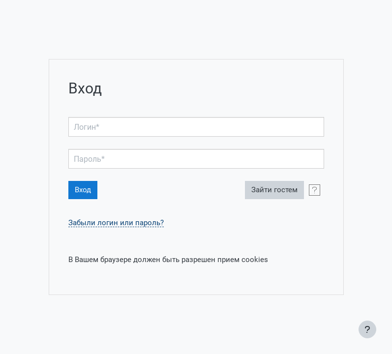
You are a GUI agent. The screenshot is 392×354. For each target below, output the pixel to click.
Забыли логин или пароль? (116, 223)
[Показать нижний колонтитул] (367, 329)
